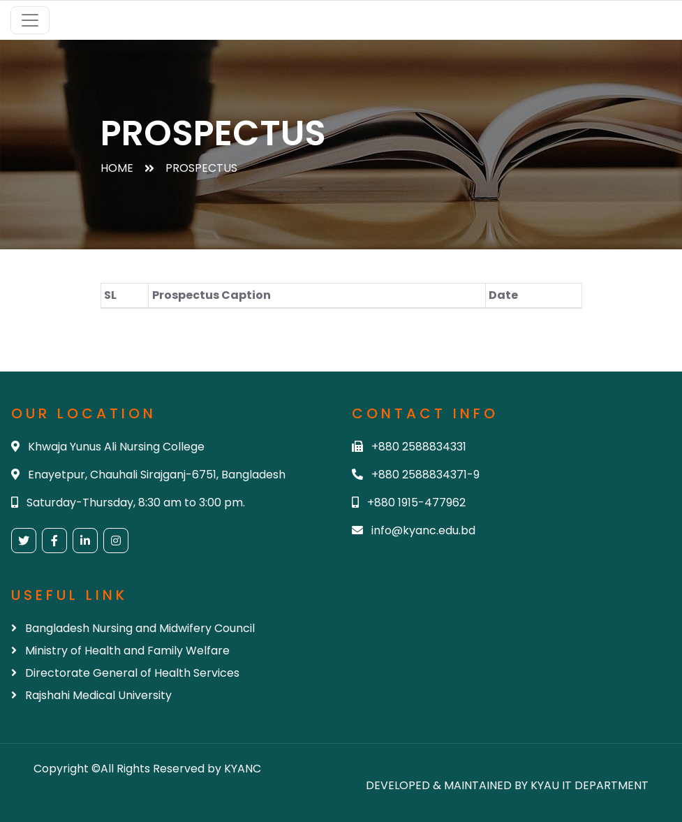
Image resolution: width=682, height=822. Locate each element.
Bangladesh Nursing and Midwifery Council (133, 628)
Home (117, 168)
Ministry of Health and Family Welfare (120, 651)
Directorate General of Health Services (125, 673)
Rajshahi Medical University (91, 695)
